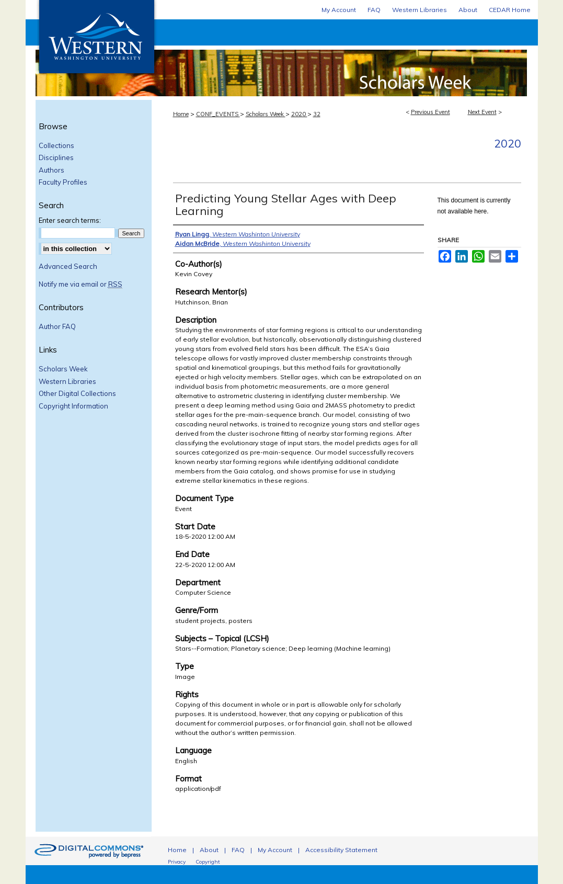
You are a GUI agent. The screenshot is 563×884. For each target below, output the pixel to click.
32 (316, 114)
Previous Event (430, 112)
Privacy (177, 861)
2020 (299, 114)
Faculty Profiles (63, 182)
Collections (56, 146)
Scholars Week (347, 57)
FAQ (238, 850)
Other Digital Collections (77, 394)
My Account (275, 850)
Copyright (208, 861)
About (209, 850)
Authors (51, 170)
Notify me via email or (80, 284)
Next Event (482, 112)
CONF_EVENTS (218, 114)
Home (181, 114)
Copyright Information (73, 406)
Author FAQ (57, 327)
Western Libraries (67, 382)
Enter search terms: (70, 220)
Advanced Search (68, 266)
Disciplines (56, 158)
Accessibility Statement (341, 850)
